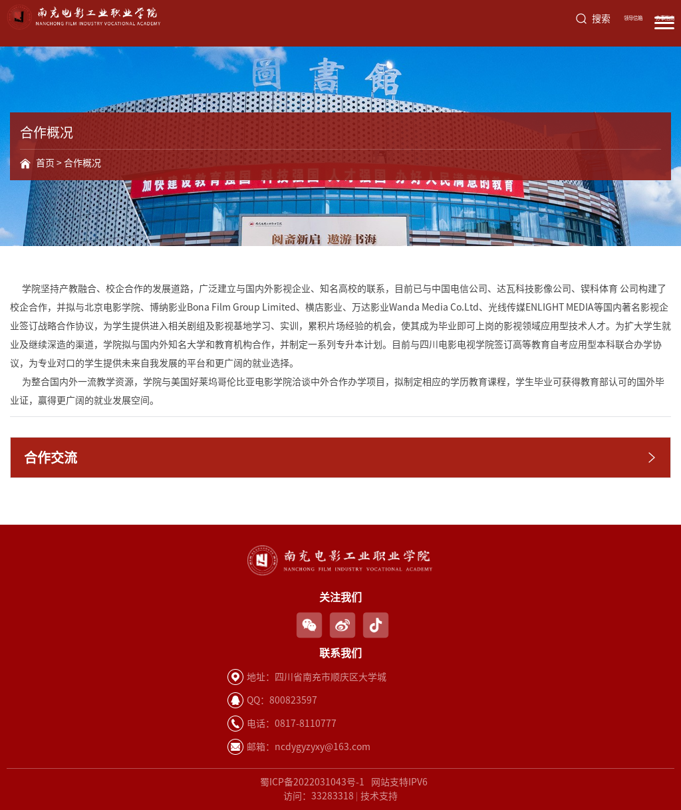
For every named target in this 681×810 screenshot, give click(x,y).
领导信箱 (633, 18)
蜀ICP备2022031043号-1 (312, 782)
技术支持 (379, 796)
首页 (45, 163)
